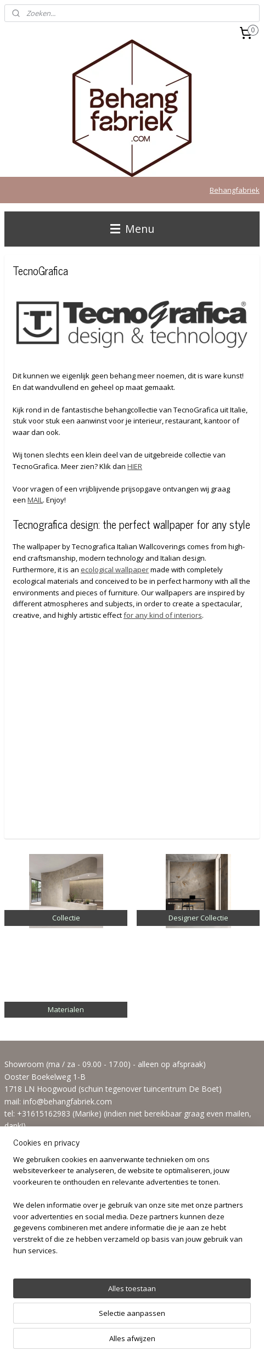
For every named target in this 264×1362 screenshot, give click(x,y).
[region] (132, 1209)
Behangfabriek (235, 190)
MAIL (35, 500)
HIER (134, 466)
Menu (132, 228)
